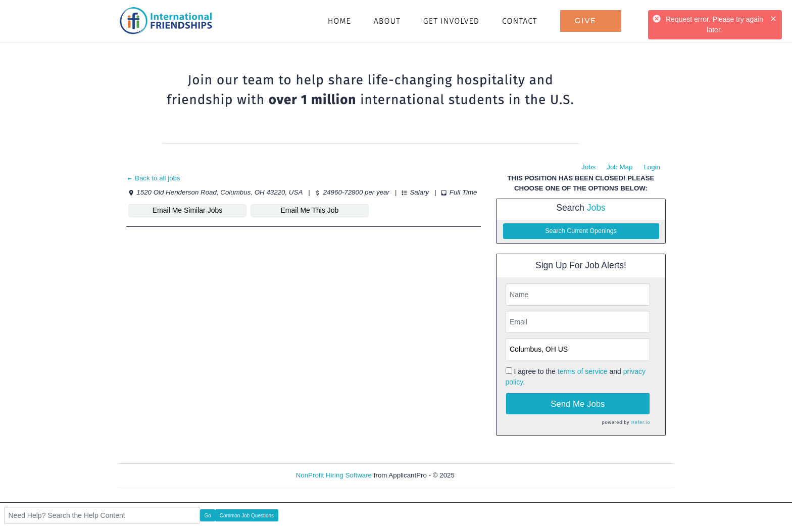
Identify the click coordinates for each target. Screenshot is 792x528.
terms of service (583, 371)
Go (208, 515)
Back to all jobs (153, 178)
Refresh (485, 475)
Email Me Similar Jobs (187, 210)
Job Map (619, 167)
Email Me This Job (310, 210)
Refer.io (640, 422)
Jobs (588, 167)
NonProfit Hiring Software (334, 475)
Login (651, 167)
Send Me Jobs (578, 404)
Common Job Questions (247, 515)
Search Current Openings (581, 230)
